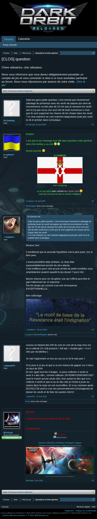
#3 (93, 330)
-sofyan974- (9, 365)
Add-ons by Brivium (25, 515)
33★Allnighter (30, 206)
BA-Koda (8, 432)
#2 (93, 201)
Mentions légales (83, 507)
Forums (8, 39)
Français (5, 507)
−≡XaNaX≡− (9, 237)
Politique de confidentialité (85, 511)
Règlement (69, 511)
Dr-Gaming (9, 120)
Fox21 (27, 401)
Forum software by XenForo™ (69, 513)
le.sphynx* (9, 154)
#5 (93, 480)
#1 (93, 125)
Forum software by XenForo (23, 513)
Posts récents (10, 45)
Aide (93, 507)
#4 (93, 396)
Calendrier (24, 39)
